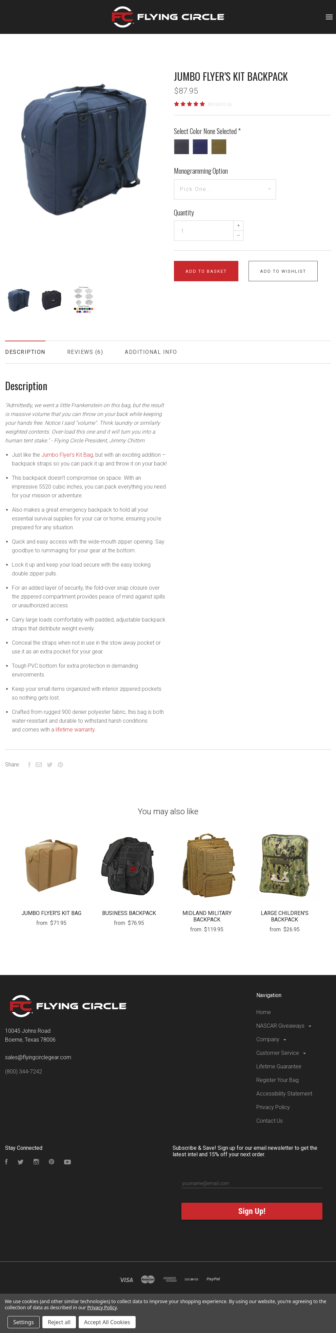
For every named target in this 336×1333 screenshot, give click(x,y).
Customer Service (281, 1053)
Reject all (59, 1322)
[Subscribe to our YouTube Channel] (67, 1162)
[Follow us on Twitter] (21, 1162)
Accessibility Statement (284, 1093)
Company (271, 1039)
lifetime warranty (75, 729)
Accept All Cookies (107, 1322)
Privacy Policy (273, 1107)
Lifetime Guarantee (278, 1066)
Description (25, 352)
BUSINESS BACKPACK (129, 913)
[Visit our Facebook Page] (6, 1162)
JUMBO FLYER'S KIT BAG (51, 913)
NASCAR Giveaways (284, 1026)
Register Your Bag (277, 1080)
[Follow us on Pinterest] (51, 1162)
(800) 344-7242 (23, 1071)
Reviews (85, 352)
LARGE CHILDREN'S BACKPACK (285, 916)
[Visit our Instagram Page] (36, 1162)
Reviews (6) (220, 104)
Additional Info (151, 352)
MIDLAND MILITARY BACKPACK (207, 916)
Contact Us (269, 1121)
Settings (23, 1322)
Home (263, 1012)
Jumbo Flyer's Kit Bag (67, 455)
